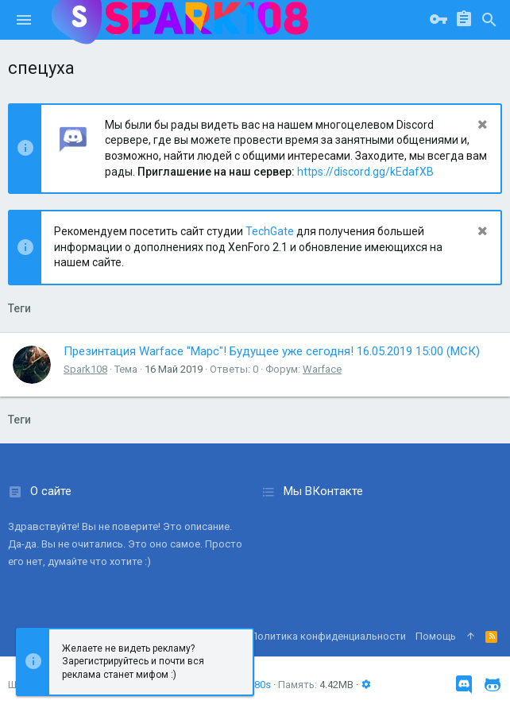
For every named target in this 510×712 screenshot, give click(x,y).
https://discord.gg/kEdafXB (365, 171)
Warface (322, 369)
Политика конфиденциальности (328, 636)
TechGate (269, 231)
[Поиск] (489, 20)
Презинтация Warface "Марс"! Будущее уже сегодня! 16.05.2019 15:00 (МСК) (272, 351)
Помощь (435, 636)
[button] (24, 19)
